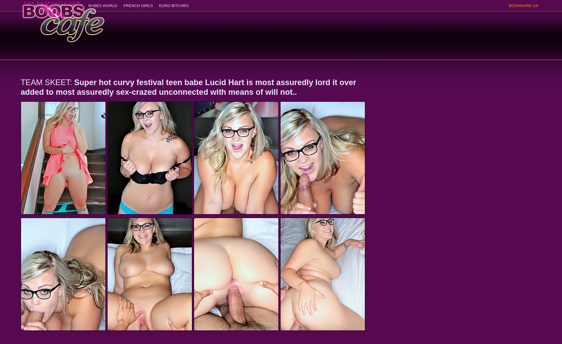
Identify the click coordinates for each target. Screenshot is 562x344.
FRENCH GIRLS (138, 6)
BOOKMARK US (523, 6)
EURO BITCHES (174, 6)
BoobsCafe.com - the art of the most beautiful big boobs (63, 18)
